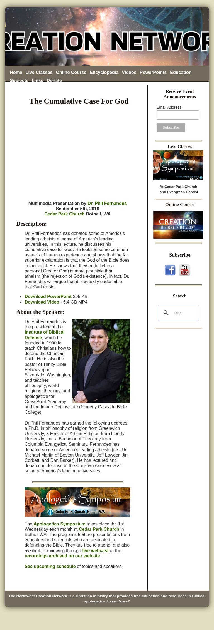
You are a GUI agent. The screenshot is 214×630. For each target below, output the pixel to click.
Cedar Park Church (64, 214)
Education (180, 72)
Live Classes (39, 72)
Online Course (71, 72)
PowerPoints (153, 72)
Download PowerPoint (48, 296)
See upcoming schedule (50, 566)
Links (37, 80)
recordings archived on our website (62, 556)
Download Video (42, 302)
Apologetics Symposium (59, 524)
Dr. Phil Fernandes (107, 203)
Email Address (169, 107)
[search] (177, 312)
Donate (54, 80)
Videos (129, 72)
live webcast (95, 550)
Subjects (19, 80)
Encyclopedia (104, 72)
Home (16, 72)
